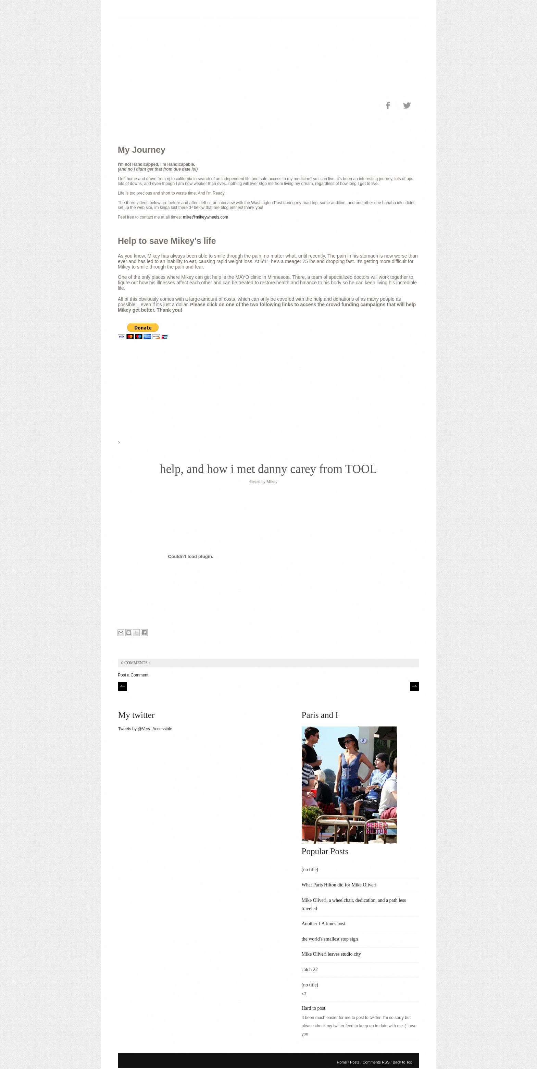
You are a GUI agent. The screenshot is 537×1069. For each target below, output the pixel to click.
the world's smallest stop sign (330, 939)
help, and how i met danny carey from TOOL (268, 469)
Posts (355, 1062)
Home (342, 1062)
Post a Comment (133, 675)
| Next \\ (414, 686)
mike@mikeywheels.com (205, 217)
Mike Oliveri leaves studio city (331, 954)
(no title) (310, 869)
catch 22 (310, 969)
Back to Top (402, 1062)
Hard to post (313, 1008)
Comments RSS (377, 1062)
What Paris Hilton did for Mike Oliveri (339, 884)
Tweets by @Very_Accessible (145, 728)
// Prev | (122, 686)
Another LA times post (324, 923)
